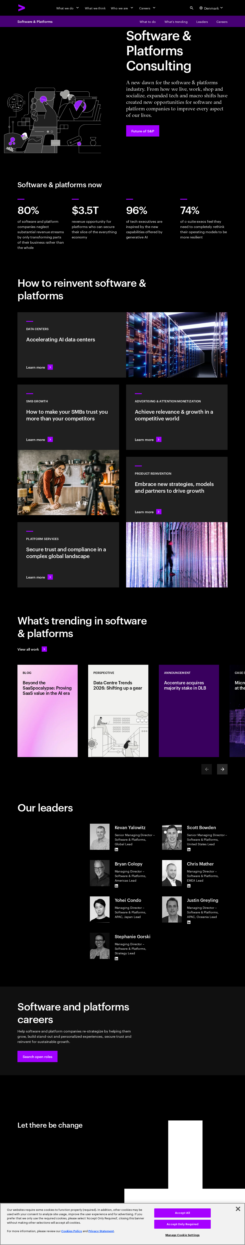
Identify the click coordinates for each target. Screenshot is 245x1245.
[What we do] (68, 8)
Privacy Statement (101, 1231)
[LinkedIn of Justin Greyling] (188, 922)
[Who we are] (122, 8)
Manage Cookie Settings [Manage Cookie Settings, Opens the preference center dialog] (182, 1235)
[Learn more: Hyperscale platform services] (68, 554)
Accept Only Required (182, 1224)
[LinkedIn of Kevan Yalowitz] (116, 849)
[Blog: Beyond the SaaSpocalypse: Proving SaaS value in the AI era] (47, 711)
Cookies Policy (71, 1231)
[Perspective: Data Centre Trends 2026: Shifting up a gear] (118, 711)
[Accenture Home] (21, 7)
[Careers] (147, 8)
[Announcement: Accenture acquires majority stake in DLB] (189, 711)
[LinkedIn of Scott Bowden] (188, 849)
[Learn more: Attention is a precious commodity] (177, 417)
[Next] (222, 769)
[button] (37, 1056)
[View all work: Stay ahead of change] (32, 649)
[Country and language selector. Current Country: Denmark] (211, 8)
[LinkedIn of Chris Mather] (188, 886)
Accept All (182, 1212)
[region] (122, 1224)
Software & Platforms (35, 21)
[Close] (238, 1209)
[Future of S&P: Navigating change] (142, 131)
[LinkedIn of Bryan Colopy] (116, 886)
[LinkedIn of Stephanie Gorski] (116, 958)
